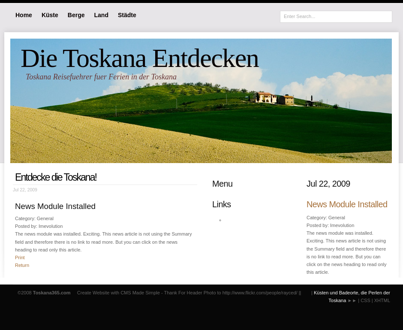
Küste (50, 15)
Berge (76, 15)
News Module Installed (347, 204)
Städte (127, 15)
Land (101, 15)
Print (20, 257)
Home (23, 15)
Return (22, 265)
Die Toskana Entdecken (140, 58)
